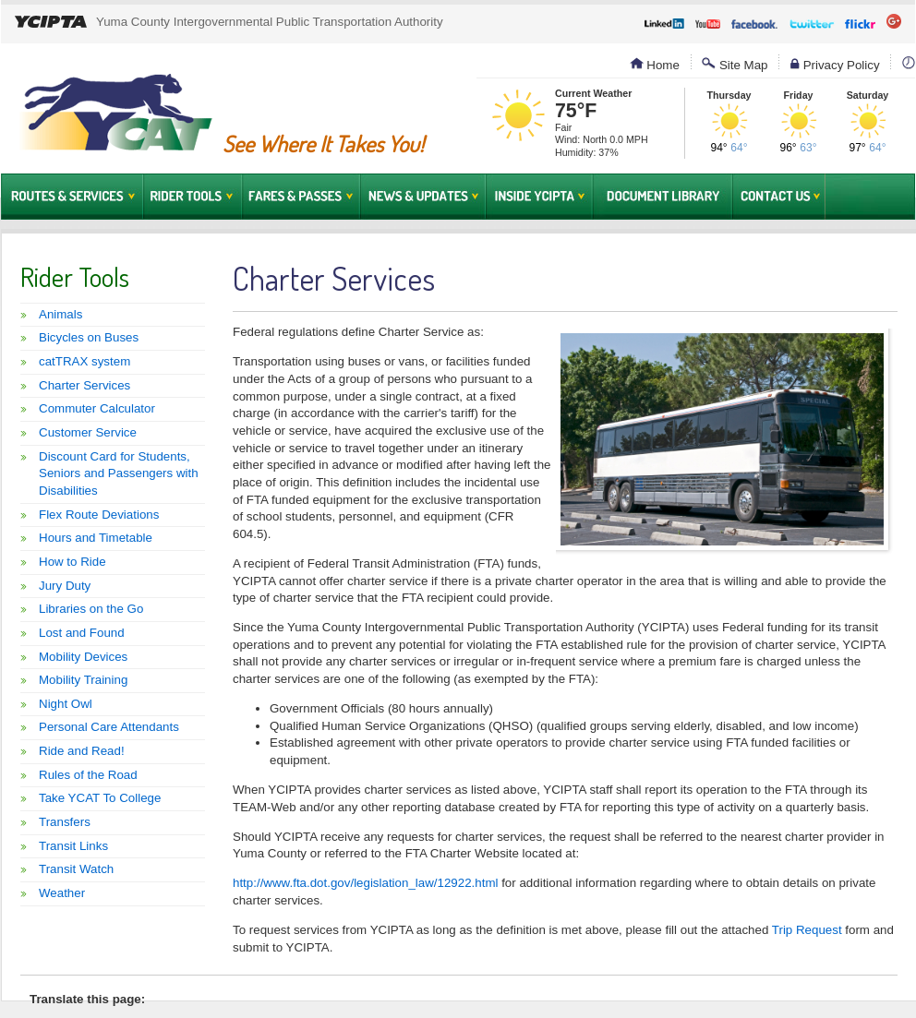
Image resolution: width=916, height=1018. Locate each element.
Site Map (734, 65)
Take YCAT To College (100, 798)
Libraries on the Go (91, 609)
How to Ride (72, 562)
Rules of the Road (88, 775)
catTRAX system (84, 361)
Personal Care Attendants (109, 727)
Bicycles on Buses (89, 337)
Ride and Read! (82, 751)
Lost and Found (82, 633)
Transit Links (73, 846)
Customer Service (88, 432)
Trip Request (807, 930)
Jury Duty (64, 586)
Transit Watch (76, 869)
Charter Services (84, 385)
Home (655, 65)
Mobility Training (83, 680)
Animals (60, 314)
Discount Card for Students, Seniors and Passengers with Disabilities (119, 473)
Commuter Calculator (97, 408)
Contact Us (779, 197)
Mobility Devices (83, 657)
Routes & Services (72, 197)
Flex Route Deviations (99, 514)
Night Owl (65, 704)
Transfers (64, 822)
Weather (62, 893)
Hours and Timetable (95, 538)
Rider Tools (192, 197)
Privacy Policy (835, 65)
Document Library (662, 197)
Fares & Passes (301, 197)
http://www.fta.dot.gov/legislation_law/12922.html (365, 883)
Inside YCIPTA (539, 197)
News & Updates (423, 197)
